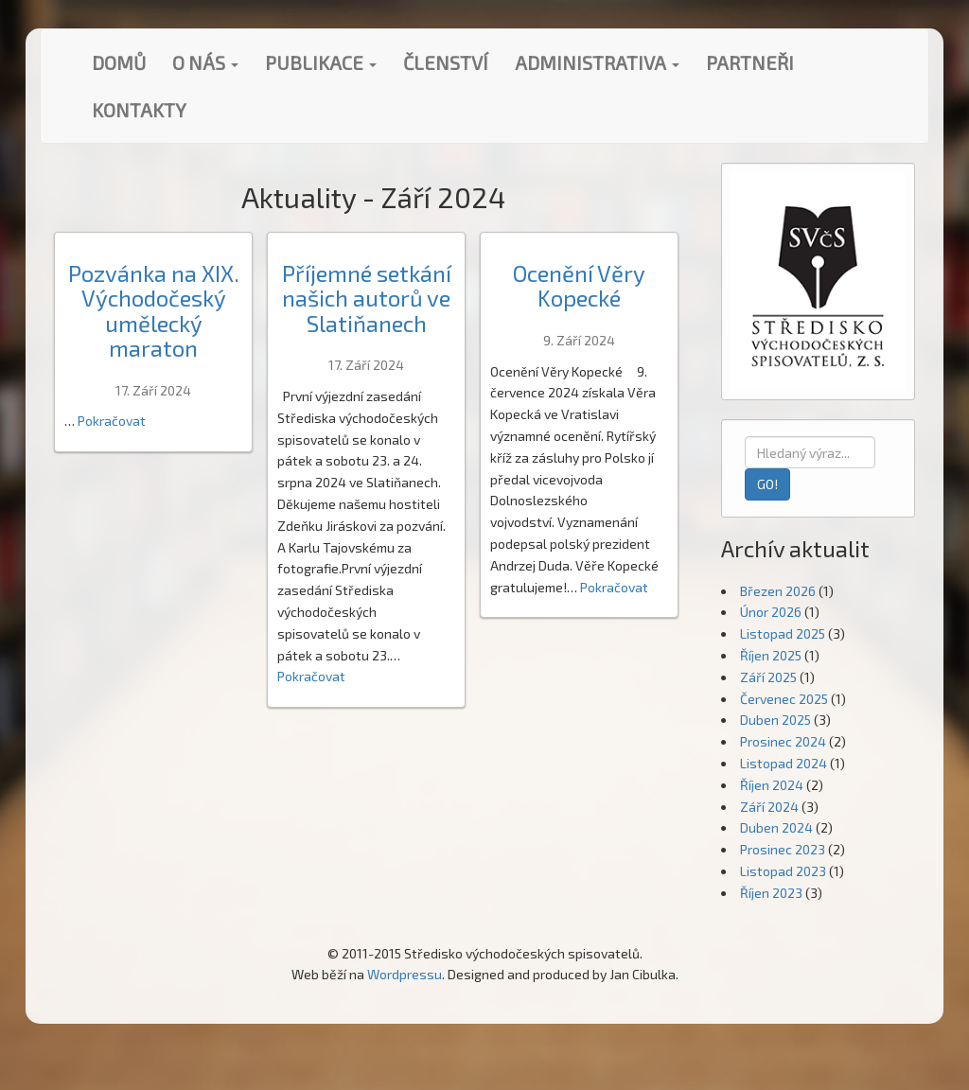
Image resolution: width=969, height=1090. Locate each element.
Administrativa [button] (597, 62)
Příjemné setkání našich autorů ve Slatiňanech (366, 298)
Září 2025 (768, 677)
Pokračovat (112, 421)
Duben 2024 (776, 827)
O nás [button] (205, 62)
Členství (445, 62)
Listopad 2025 (782, 633)
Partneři (750, 62)
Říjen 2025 (771, 655)
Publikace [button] (321, 62)
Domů (119, 62)
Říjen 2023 (771, 893)
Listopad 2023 (783, 871)
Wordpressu (404, 974)
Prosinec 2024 (783, 741)
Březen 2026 (778, 591)
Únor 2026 (771, 612)
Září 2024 (769, 807)
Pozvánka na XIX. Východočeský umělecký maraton (153, 310)
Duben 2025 (775, 720)
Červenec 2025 (784, 699)
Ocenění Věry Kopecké (579, 285)
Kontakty (139, 109)
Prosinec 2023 (782, 849)
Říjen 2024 (771, 785)
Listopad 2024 (783, 763)
